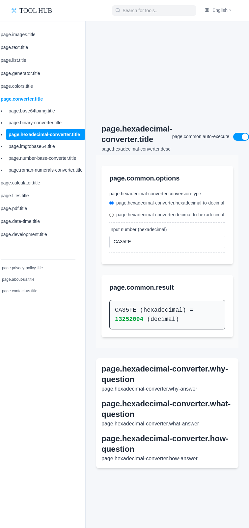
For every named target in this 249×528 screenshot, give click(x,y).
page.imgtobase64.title (32, 146)
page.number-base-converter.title (42, 158)
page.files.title (15, 195)
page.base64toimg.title (32, 110)
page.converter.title (22, 99)
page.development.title (24, 234)
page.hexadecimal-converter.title (44, 134)
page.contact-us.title (19, 291)
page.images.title (18, 34)
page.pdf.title (14, 208)
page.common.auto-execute (201, 136)
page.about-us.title (18, 279)
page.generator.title (20, 73)
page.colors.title (17, 86)
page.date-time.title (20, 221)
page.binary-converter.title (35, 122)
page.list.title (13, 60)
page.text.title (14, 47)
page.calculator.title (20, 182)
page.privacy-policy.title (22, 268)
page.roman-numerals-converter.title (46, 170)
